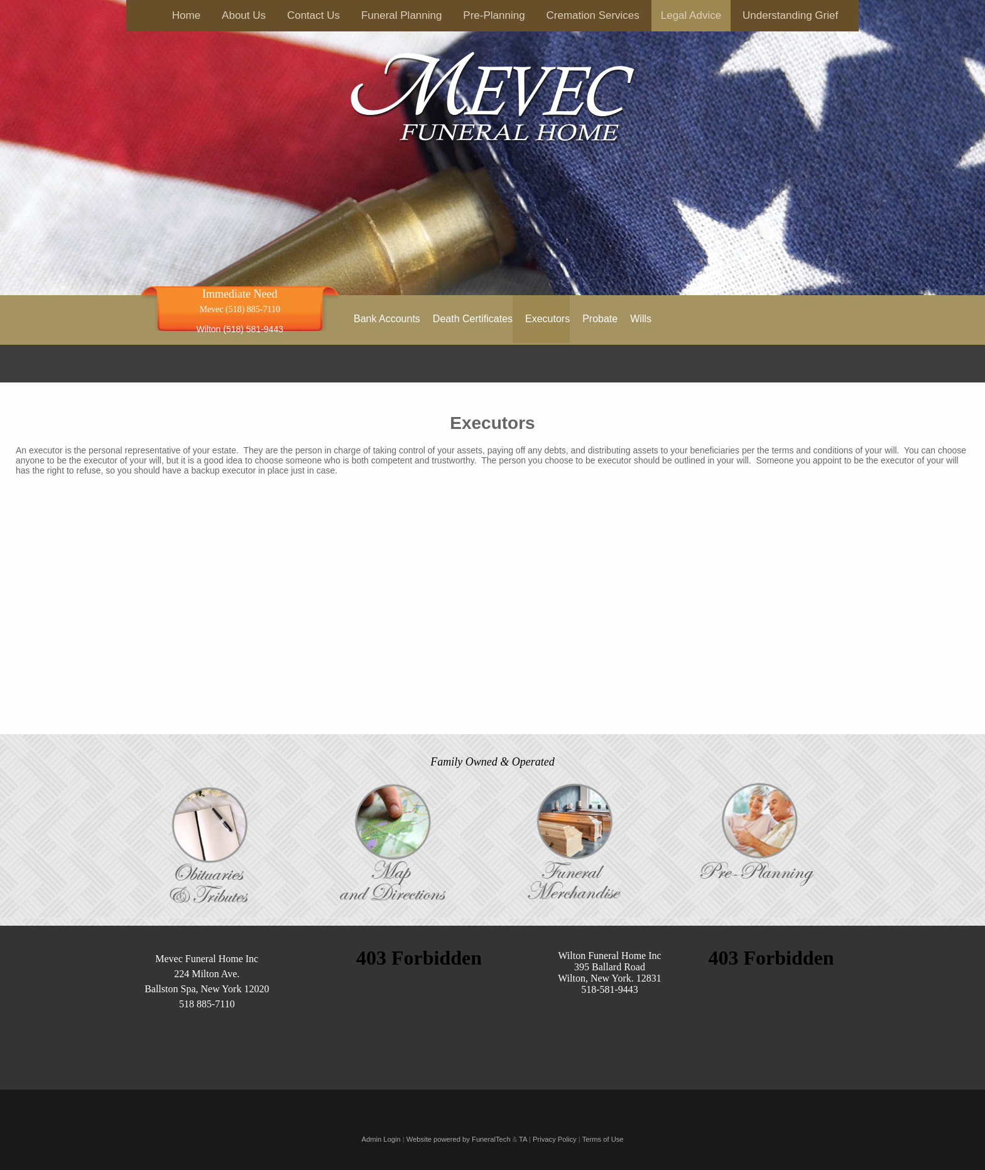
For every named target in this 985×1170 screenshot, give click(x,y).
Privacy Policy (555, 1139)
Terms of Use (603, 1139)
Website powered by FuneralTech (458, 1139)
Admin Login (380, 1139)
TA (523, 1139)
